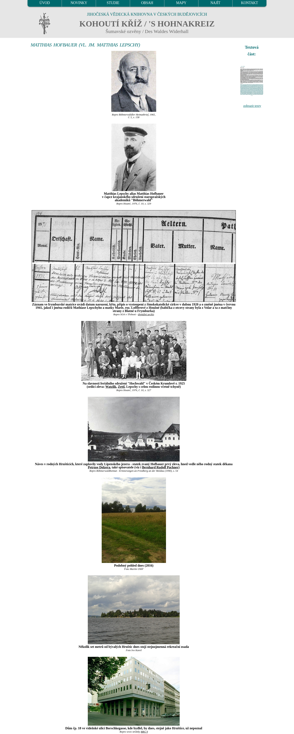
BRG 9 (144, 731)
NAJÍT (215, 3)
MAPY (181, 3)
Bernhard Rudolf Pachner (160, 467)
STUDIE (113, 3)
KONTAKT (249, 3)
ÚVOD (44, 3)
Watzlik (110, 386)
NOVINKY (79, 3)
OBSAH (147, 3)
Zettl (121, 386)
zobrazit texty (252, 106)
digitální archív (146, 314)
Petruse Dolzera (99, 467)
